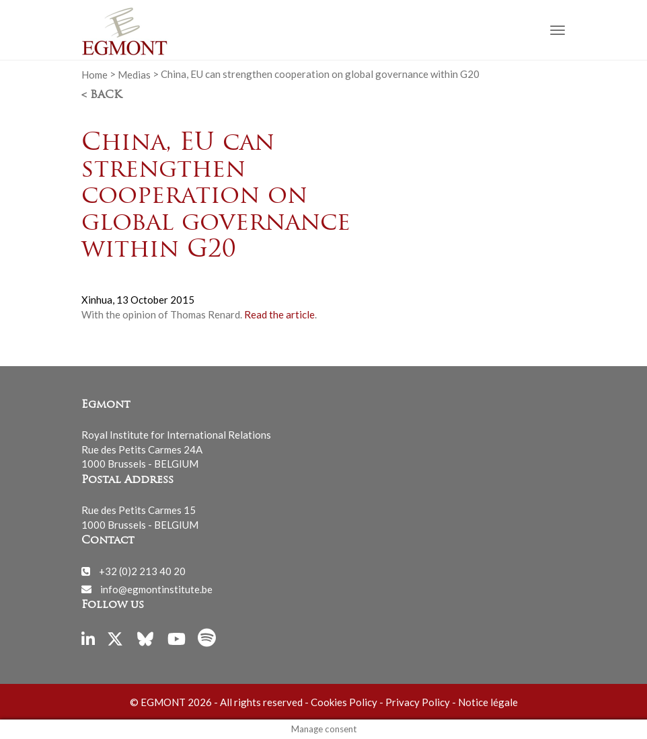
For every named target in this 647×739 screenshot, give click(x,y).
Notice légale (488, 702)
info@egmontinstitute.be (156, 588)
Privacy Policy (417, 702)
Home (94, 74)
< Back (101, 95)
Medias (134, 74)
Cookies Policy (344, 702)
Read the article (279, 314)
